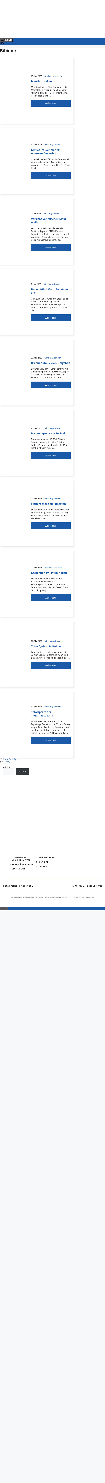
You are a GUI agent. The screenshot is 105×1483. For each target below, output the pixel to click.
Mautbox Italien (41, 81)
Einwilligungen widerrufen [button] (83, 897)
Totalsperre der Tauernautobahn (42, 713)
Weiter (12, 762)
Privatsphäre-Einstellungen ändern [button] (25, 897)
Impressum (78, 886)
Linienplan (18, 868)
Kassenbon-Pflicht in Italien (49, 573)
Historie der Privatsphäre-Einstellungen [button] (56, 897)
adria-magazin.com (53, 144)
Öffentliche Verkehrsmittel (21, 858)
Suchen (6, 766)
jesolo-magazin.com (53, 76)
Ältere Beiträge (10, 759)
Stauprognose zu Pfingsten (48, 504)
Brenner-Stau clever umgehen (50, 363)
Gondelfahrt (46, 857)
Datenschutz (94, 886)
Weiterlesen (51, 103)
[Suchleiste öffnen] (2, 43)
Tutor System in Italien (46, 646)
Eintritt (43, 862)
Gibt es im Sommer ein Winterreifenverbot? (46, 151)
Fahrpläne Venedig (23, 864)
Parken (43, 866)
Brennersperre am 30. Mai (48, 433)
